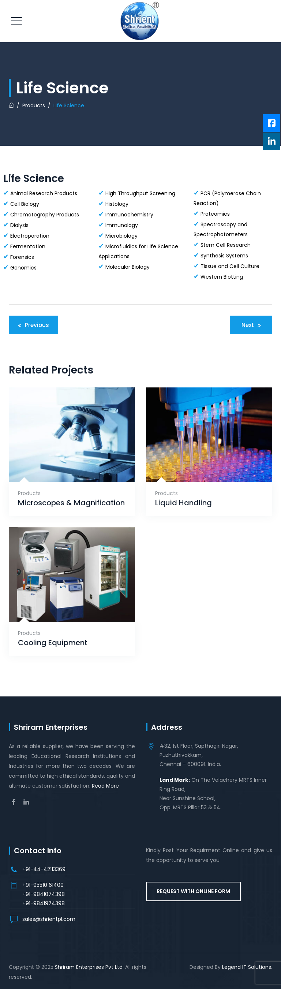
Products (29, 493)
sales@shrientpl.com (48, 919)
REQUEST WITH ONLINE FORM (193, 891)
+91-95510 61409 (43, 885)
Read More (105, 785)
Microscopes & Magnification (71, 502)
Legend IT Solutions (246, 967)
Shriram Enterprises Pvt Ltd (89, 967)
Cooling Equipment (52, 642)
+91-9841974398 (43, 903)
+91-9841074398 (43, 894)
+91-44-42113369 (43, 869)
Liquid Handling (183, 502)
